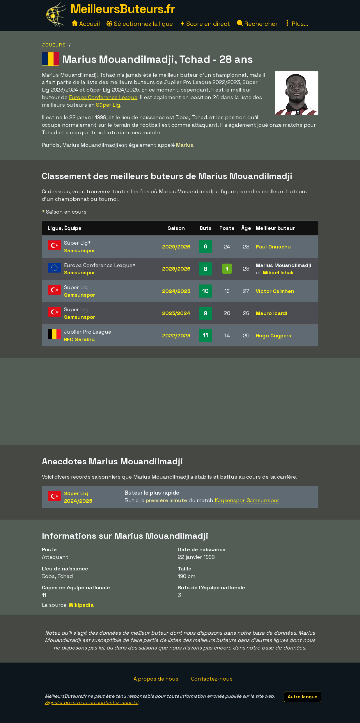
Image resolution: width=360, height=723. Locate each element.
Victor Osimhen (275, 291)
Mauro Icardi (272, 313)
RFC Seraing (79, 339)
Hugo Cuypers (273, 335)
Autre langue (303, 697)
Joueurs (54, 45)
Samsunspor (79, 250)
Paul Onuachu (273, 246)
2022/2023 (176, 335)
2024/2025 (176, 291)
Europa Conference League (103, 97)
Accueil (86, 24)
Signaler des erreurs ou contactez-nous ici (92, 702)
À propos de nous (156, 678)
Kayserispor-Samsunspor (247, 500)
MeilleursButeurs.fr (122, 9)
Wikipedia (81, 605)
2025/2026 (176, 246)
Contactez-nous (212, 678)
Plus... (296, 24)
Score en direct (205, 24)
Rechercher (257, 24)
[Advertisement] (180, 401)
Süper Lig (108, 104)
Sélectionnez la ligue (140, 24)
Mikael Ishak (278, 272)
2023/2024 (176, 313)
